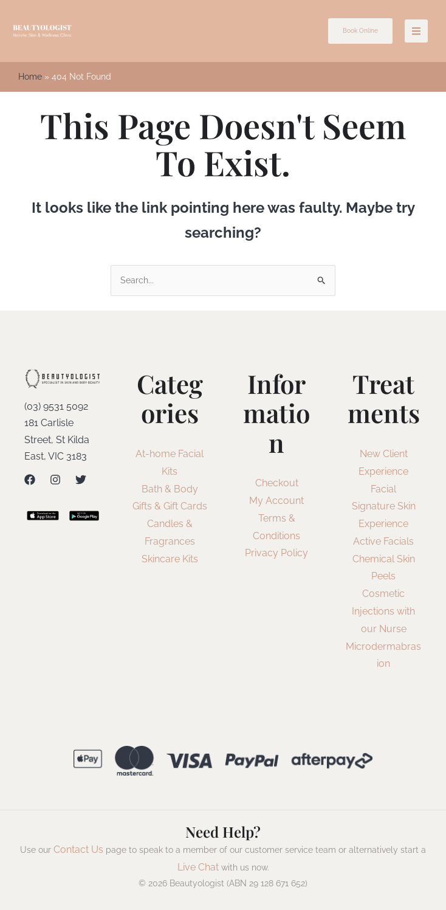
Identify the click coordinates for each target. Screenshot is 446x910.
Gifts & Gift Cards (169, 507)
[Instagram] (55, 480)
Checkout (276, 484)
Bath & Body (170, 489)
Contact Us (78, 851)
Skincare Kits (170, 559)
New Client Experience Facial (383, 472)
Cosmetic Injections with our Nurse (383, 612)
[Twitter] (80, 480)
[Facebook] (29, 480)
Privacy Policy (276, 554)
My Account (276, 502)
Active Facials (383, 542)
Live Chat (198, 868)
